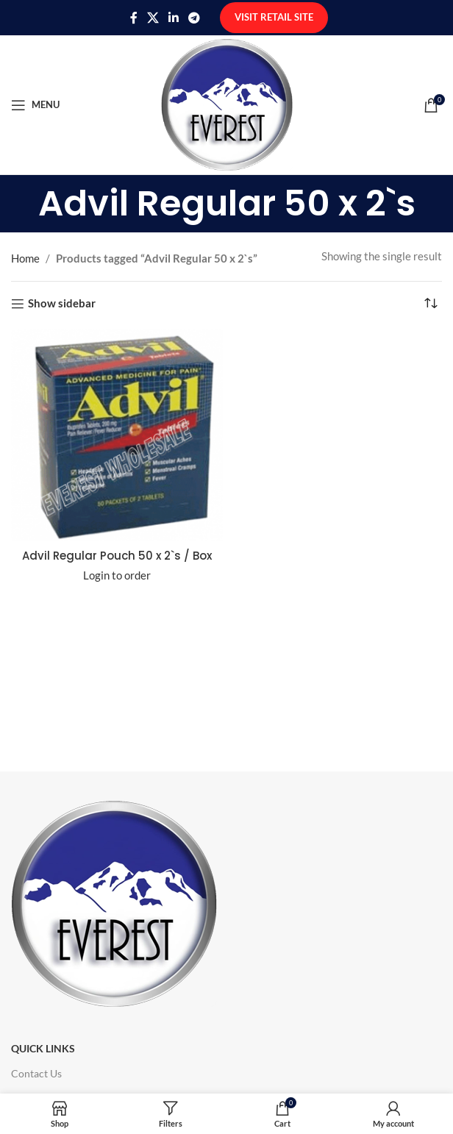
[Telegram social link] (194, 18)
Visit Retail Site (274, 17)
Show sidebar (62, 303)
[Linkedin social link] (174, 18)
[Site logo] (227, 103)
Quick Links (43, 1048)
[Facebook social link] (133, 18)
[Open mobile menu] (35, 105)
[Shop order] (431, 304)
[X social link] (152, 18)
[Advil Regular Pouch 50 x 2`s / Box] (117, 435)
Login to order (117, 575)
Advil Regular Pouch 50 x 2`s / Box (117, 555)
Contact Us (36, 1073)
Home (25, 258)
